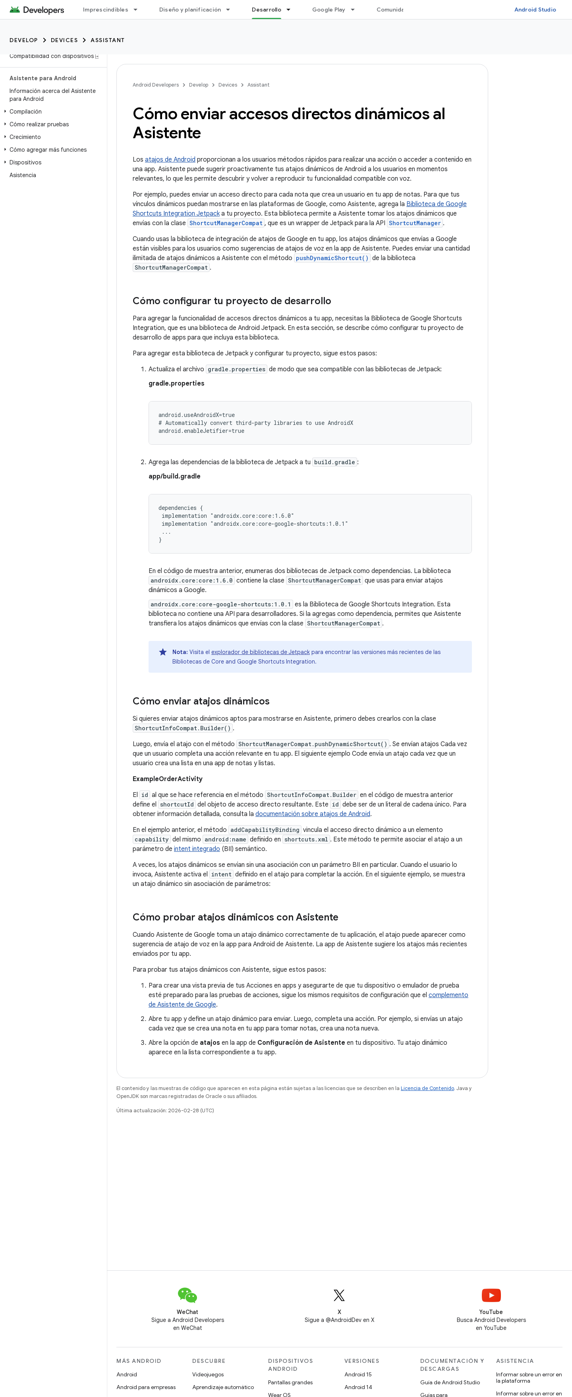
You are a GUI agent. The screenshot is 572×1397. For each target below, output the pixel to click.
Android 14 (358, 1387)
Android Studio (535, 9)
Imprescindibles (105, 9)
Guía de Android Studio (450, 1382)
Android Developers (156, 84)
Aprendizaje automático (223, 1387)
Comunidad (392, 9)
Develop (24, 40)
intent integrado (197, 849)
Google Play (329, 9)
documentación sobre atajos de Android (312, 814)
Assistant (108, 40)
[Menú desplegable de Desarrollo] (292, 9)
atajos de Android (170, 160)
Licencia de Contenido (427, 1088)
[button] (52, 111)
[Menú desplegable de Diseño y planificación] (231, 9)
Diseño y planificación (190, 9)
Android (126, 1374)
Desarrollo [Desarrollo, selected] (266, 9)
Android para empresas (146, 1387)
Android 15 (358, 1374)
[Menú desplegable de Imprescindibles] (139, 9)
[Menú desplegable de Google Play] (356, 9)
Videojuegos (208, 1374)
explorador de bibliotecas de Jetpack (260, 652)
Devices (64, 40)
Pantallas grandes (290, 1382)
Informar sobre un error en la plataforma (529, 1377)
